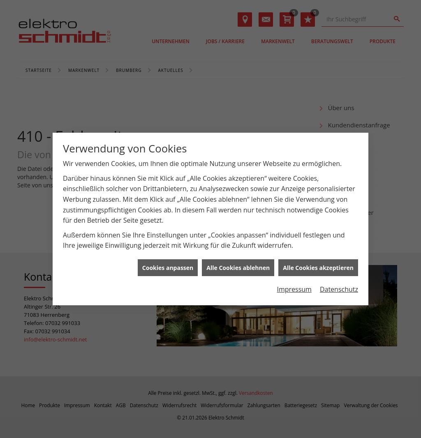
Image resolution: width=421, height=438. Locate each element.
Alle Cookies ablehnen (238, 266)
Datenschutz (339, 287)
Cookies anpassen (167, 266)
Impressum (294, 287)
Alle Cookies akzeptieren (318, 266)
